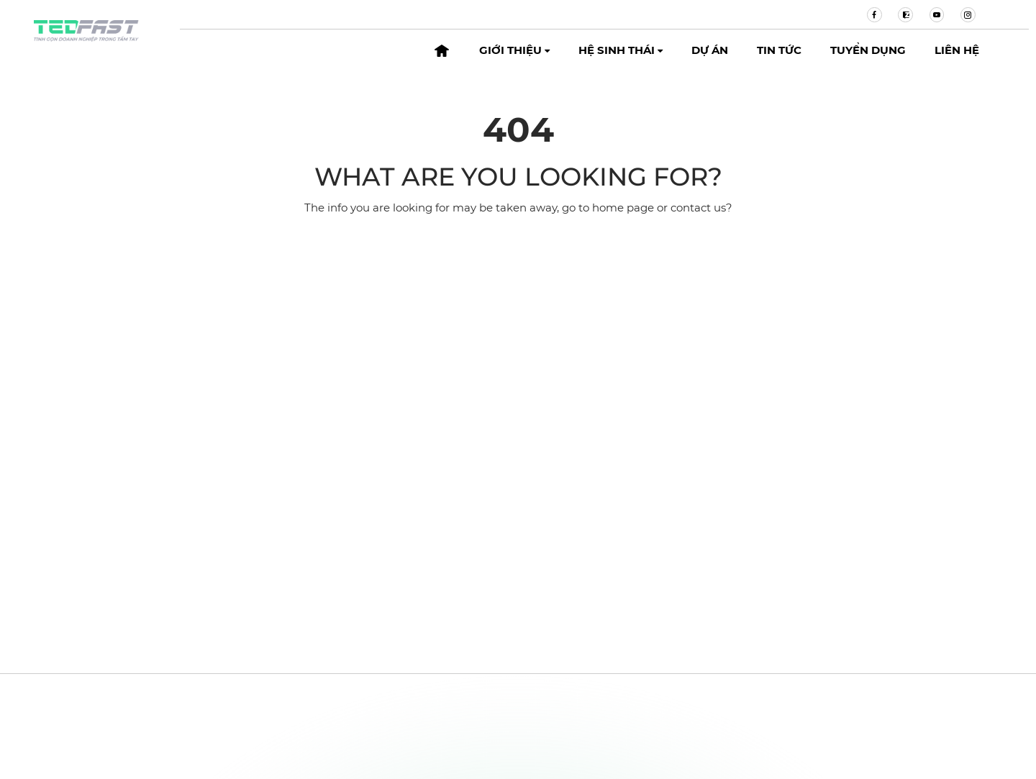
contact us (698, 207)
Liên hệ (957, 50)
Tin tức (779, 50)
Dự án (709, 50)
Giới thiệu (514, 50)
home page (623, 207)
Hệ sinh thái (620, 50)
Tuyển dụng (868, 50)
